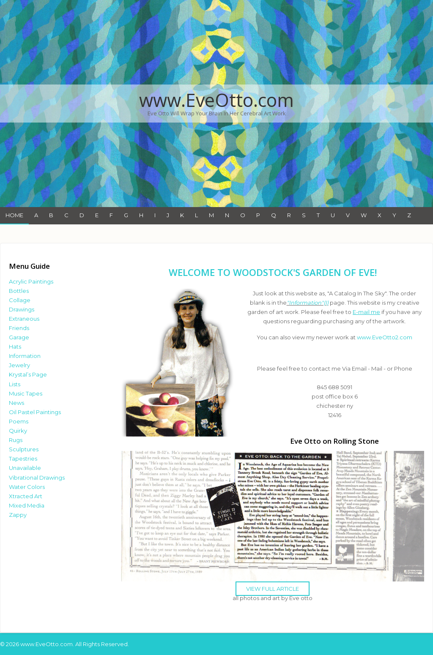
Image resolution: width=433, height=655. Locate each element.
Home (14, 215)
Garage (19, 337)
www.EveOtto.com (216, 99)
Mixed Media (26, 505)
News (16, 402)
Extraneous (24, 318)
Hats (15, 346)
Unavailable (25, 467)
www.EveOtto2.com (384, 337)
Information (25, 355)
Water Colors (27, 486)
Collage (19, 300)
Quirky (18, 430)
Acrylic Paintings (31, 281)
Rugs (15, 440)
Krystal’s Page (28, 374)
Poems (18, 421)
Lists (14, 384)
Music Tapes (25, 393)
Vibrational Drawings (37, 477)
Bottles (19, 290)
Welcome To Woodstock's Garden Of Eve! (273, 272)
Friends (19, 328)
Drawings (21, 309)
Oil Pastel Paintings (35, 412)
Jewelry (19, 365)
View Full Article (272, 588)
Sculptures (23, 449)
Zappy (18, 514)
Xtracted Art (25, 496)
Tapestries (23, 458)
